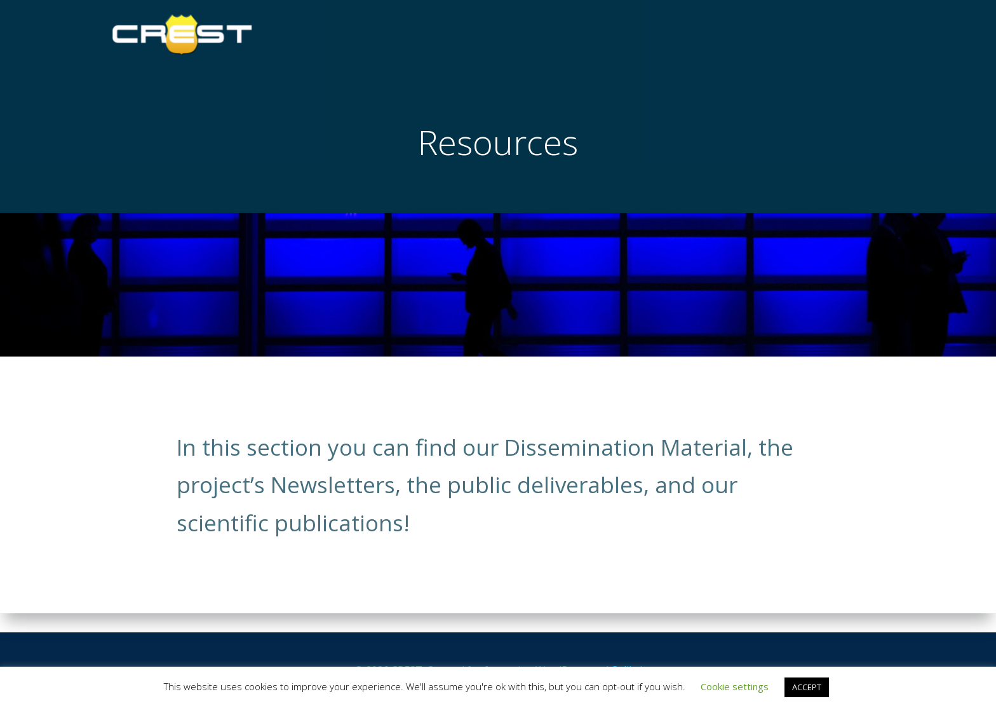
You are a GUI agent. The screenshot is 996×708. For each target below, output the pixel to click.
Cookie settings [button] (735, 686)
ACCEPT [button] (806, 687)
